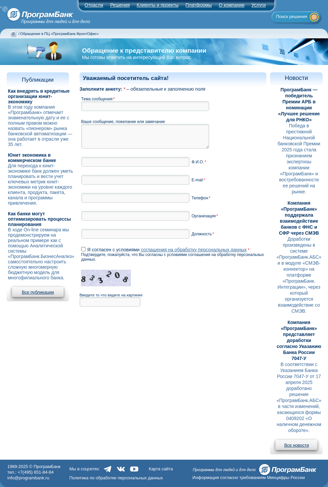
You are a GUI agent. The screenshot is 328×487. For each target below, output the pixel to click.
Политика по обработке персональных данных (116, 477)
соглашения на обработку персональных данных (194, 249)
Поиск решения (291, 16)
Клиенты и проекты (157, 5)
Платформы (198, 5)
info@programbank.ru (28, 477)
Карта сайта (161, 468)
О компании (231, 5)
